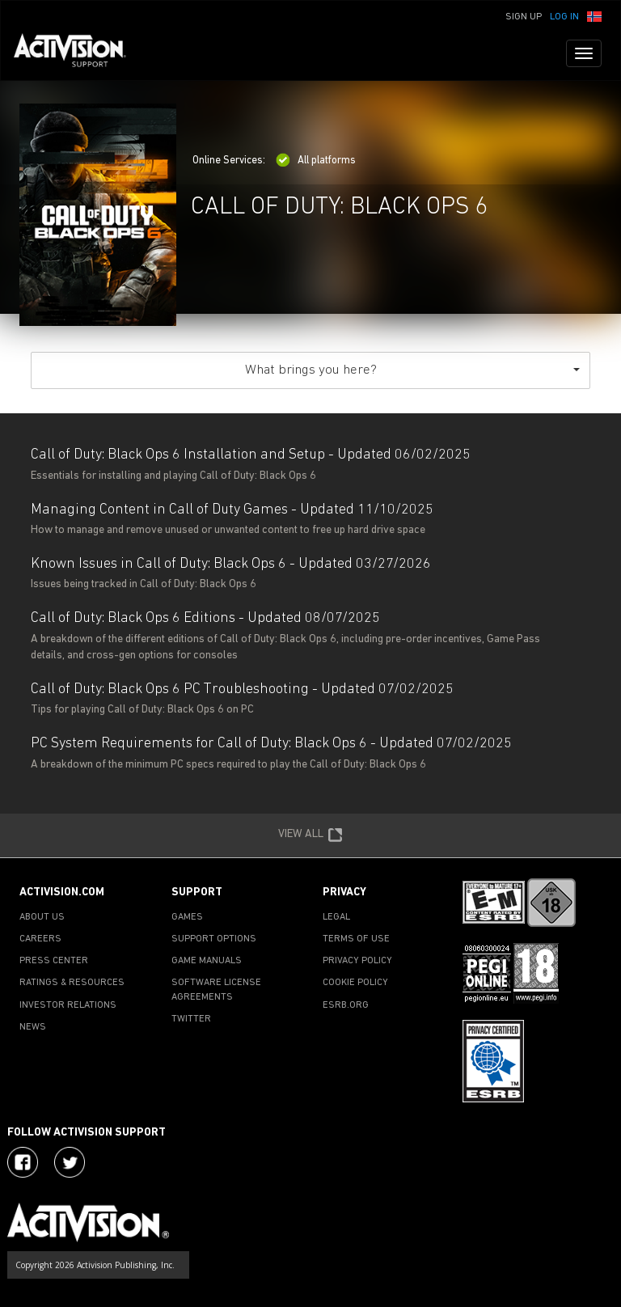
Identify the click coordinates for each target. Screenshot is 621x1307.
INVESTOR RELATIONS (67, 1005)
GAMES (187, 917)
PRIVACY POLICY (357, 961)
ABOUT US (42, 917)
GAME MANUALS (206, 961)
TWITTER (191, 1019)
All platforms (316, 160)
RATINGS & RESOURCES (72, 983)
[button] (594, 15)
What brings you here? (412, 370)
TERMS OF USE (356, 939)
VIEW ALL (310, 835)
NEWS (32, 1027)
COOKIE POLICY (355, 983)
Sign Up (523, 17)
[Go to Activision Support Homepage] (78, 53)
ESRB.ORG (346, 1005)
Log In (564, 17)
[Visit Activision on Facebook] (22, 1162)
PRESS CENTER (53, 961)
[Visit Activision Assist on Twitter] (69, 1162)
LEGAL (336, 917)
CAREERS (40, 939)
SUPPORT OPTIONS (213, 939)
